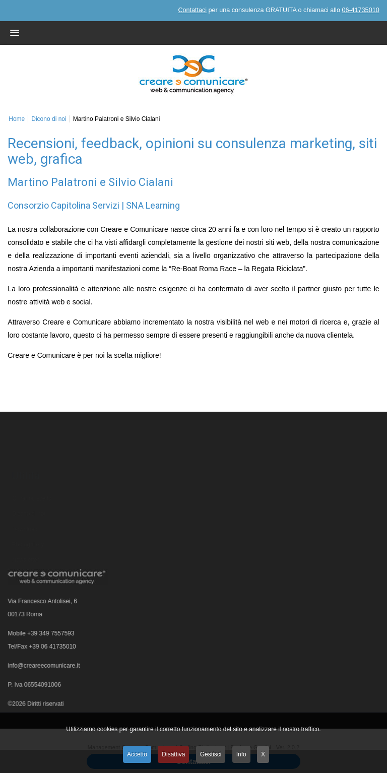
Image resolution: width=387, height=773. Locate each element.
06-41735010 (360, 10)
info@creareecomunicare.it (45, 667)
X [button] (263, 754)
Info (241, 754)
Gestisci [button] (211, 754)
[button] (182, 32)
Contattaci (192, 10)
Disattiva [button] (173, 754)
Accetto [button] (137, 754)
